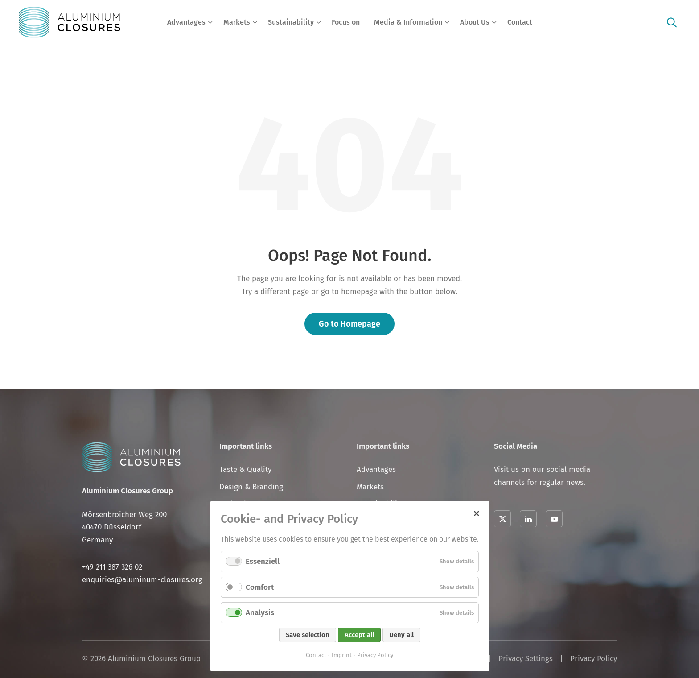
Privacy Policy (593, 658)
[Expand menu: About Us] (494, 22)
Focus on (346, 22)
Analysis (260, 612)
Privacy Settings (525, 658)
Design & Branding (251, 487)
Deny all (401, 635)
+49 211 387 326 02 (112, 567)
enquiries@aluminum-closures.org (142, 579)
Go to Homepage (349, 324)
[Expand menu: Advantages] (210, 22)
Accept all (359, 635)
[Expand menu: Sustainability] (318, 22)
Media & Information (408, 22)
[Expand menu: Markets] (255, 22)
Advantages (186, 22)
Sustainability (291, 22)
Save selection (307, 635)
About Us (474, 22)
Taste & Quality (245, 469)
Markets (236, 22)
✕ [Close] (476, 512)
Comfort (260, 587)
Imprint (342, 655)
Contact (519, 22)
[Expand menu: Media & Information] (447, 22)
